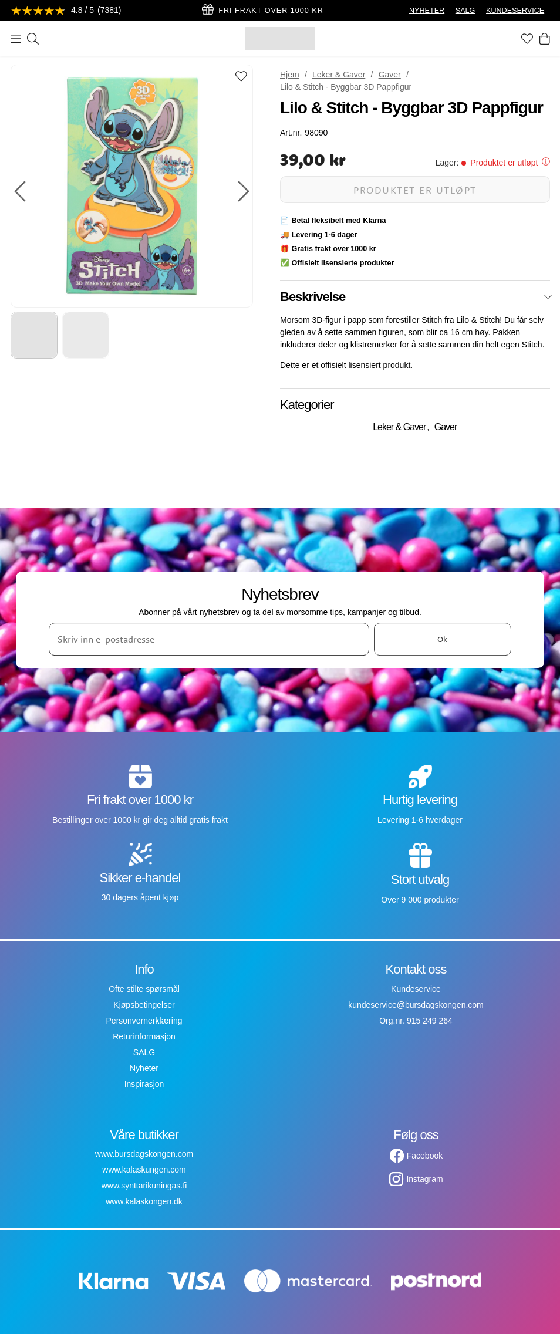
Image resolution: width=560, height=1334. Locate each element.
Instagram (424, 1179)
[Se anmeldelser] (66, 11)
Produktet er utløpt (415, 190)
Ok (442, 639)
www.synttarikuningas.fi (144, 1185)
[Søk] (33, 39)
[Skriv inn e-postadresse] (209, 639)
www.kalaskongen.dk (144, 1201)
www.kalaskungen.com (143, 1169)
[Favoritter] (527, 39)
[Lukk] (548, 297)
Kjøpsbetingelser (143, 1004)
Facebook (425, 1155)
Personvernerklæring (144, 1020)
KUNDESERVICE (515, 10)
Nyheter (144, 1068)
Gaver (390, 74)
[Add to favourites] (241, 77)
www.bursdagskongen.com (144, 1154)
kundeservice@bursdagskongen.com (416, 1004)
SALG (465, 10)
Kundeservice (416, 989)
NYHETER (426, 10)
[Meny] (16, 39)
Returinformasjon (144, 1036)
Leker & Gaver (338, 74)
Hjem (289, 74)
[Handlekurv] (544, 39)
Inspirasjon (144, 1084)
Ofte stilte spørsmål (144, 989)
